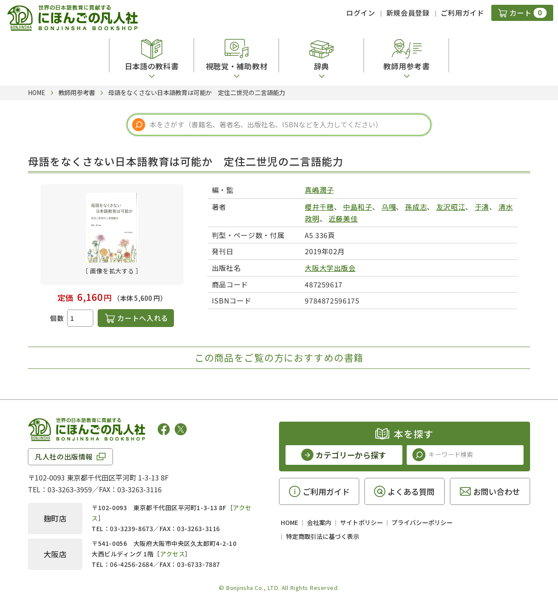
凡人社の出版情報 (64, 456)
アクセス (172, 553)
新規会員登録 (408, 12)
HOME (289, 522)
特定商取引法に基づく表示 (322, 536)
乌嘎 (388, 206)
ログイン (360, 12)
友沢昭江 (451, 206)
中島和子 (357, 206)
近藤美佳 (343, 218)
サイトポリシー (361, 522)
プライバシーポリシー (422, 522)
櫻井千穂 (319, 206)
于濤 (482, 206)
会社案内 (319, 522)
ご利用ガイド (462, 12)
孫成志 (416, 206)
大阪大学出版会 (330, 267)
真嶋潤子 (319, 189)
